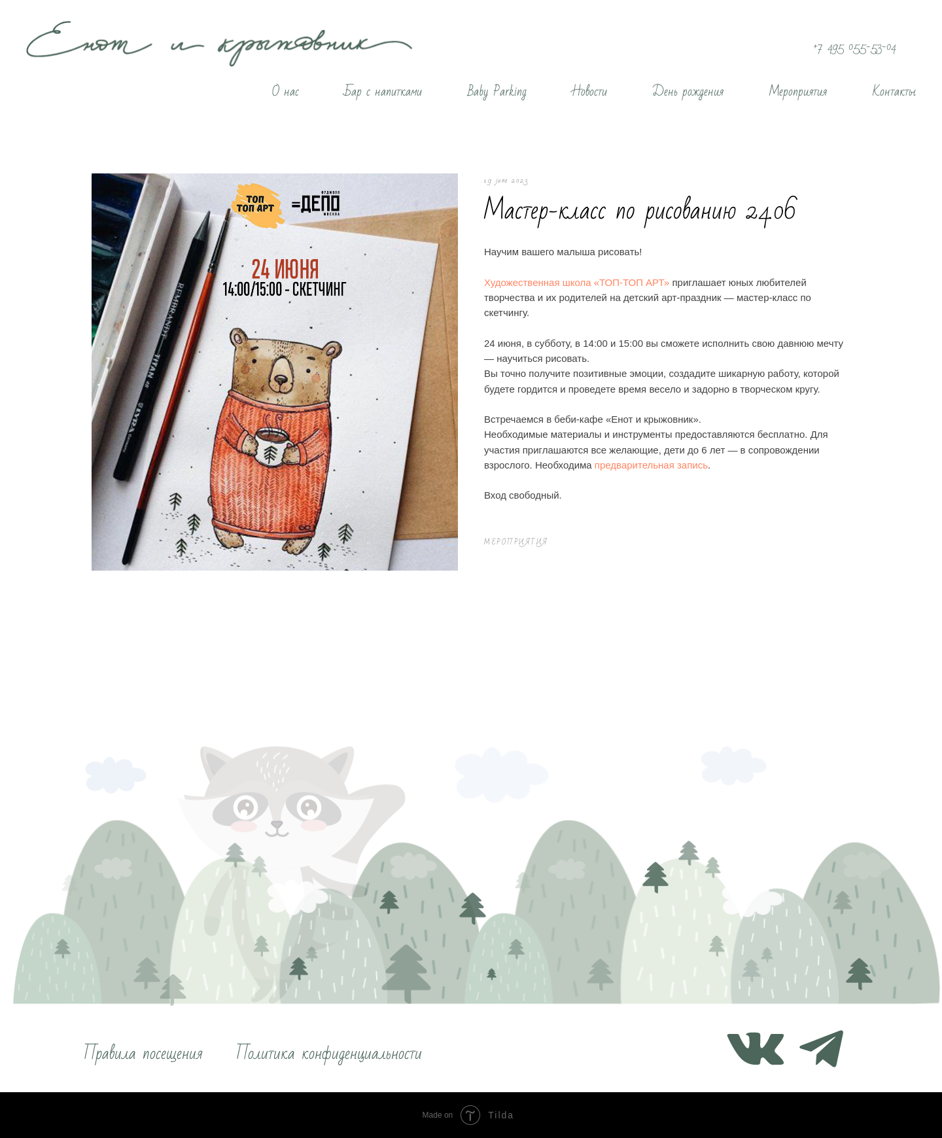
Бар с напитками (383, 91)
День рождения (688, 91)
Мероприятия (798, 91)
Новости (589, 91)
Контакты (894, 91)
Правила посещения (143, 1053)
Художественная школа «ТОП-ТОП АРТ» (578, 282)
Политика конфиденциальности (329, 1053)
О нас (285, 91)
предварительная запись (651, 465)
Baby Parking (497, 91)
